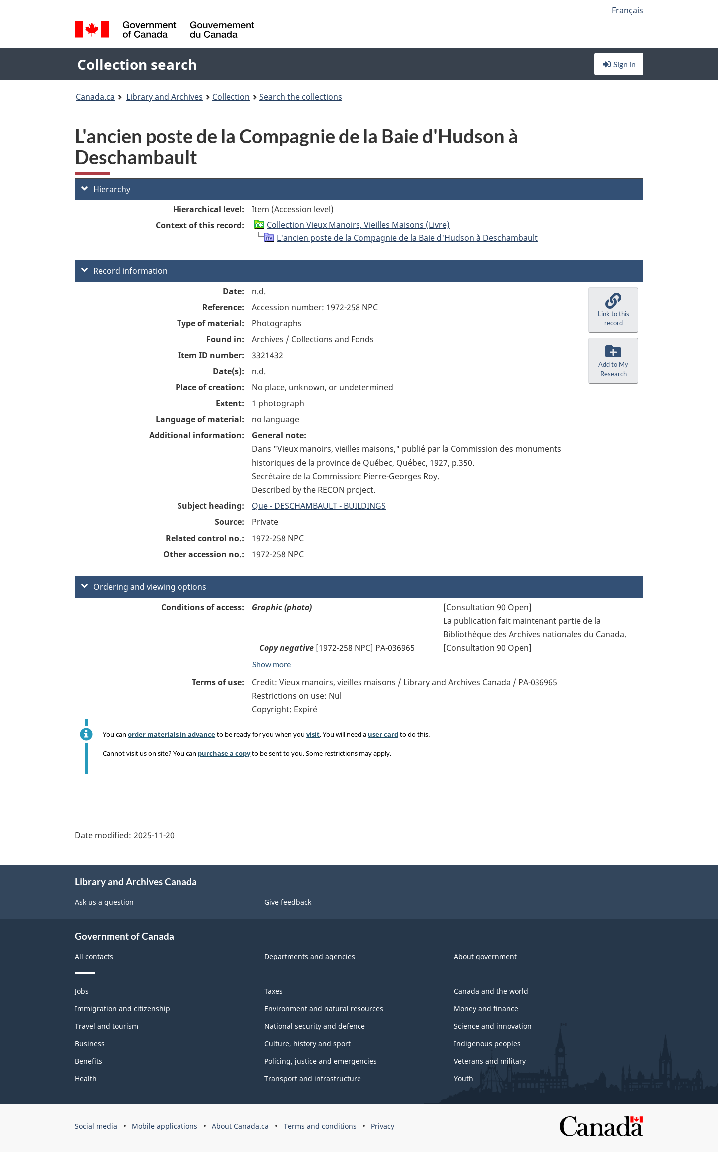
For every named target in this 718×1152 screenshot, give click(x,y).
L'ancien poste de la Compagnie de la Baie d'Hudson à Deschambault (407, 237)
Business (90, 1043)
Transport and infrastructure (312, 1078)
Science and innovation (493, 1026)
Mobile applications (164, 1126)
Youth (463, 1078)
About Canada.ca (240, 1126)
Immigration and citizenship (122, 1008)
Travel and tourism (106, 1026)
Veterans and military (490, 1061)
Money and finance (486, 1008)
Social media (96, 1126)
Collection (231, 96)
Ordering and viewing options (143, 586)
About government (485, 956)
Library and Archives (164, 96)
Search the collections (300, 96)
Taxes (273, 991)
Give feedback (287, 902)
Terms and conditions (320, 1126)
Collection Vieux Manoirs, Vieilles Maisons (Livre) (358, 224)
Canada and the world (491, 991)
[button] (613, 310)
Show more (271, 664)
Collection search (137, 64)
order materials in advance (171, 734)
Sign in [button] (619, 64)
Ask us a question (104, 902)
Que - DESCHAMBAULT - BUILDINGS (319, 505)
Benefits (88, 1061)
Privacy (382, 1126)
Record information (124, 270)
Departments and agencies (309, 956)
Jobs (82, 991)
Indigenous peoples (487, 1043)
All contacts (94, 956)
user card (383, 734)
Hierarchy (105, 189)
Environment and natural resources (323, 1008)
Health (86, 1078)
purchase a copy (224, 753)
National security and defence (314, 1026)
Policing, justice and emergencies (320, 1061)
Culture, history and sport (307, 1043)
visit (313, 734)
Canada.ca (95, 96)
